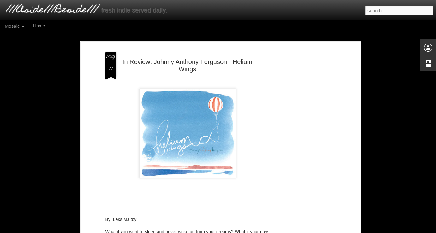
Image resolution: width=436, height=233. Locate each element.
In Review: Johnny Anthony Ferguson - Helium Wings (187, 57)
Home (39, 25)
